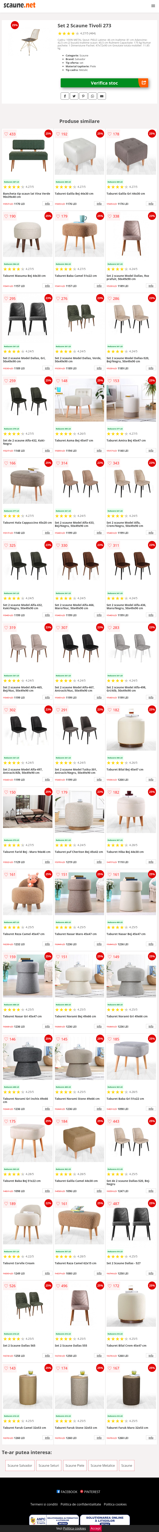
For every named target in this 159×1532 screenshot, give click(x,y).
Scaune (126, 1465)
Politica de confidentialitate (81, 1504)
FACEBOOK (67, 1492)
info (47, 203)
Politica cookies (115, 1504)
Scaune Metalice (103, 1465)
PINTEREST (90, 1492)
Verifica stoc (119, 82)
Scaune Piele (74, 1465)
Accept (96, 1528)
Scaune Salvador (20, 1465)
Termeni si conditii (44, 1504)
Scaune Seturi (49, 1465)
